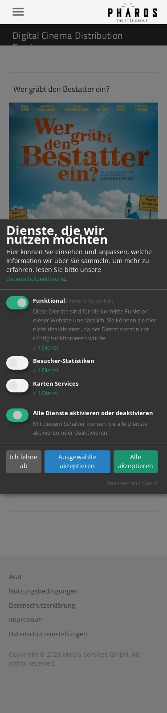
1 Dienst (46, 347)
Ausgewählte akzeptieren (77, 461)
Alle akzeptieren (135, 461)
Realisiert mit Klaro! (131, 483)
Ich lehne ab (23, 461)
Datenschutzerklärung (35, 279)
